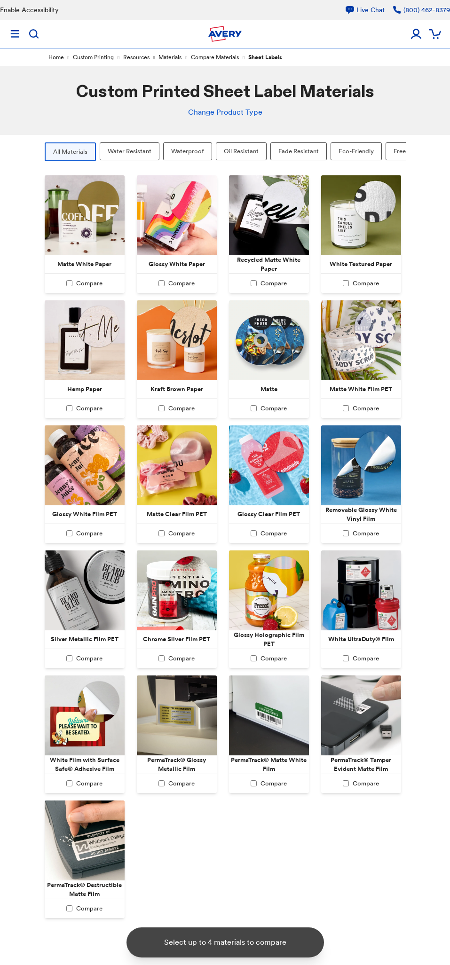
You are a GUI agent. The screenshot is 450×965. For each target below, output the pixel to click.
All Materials (70, 151)
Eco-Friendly (356, 151)
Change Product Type (225, 112)
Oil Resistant (241, 151)
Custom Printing (93, 57)
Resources (136, 57)
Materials (170, 57)
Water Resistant (129, 151)
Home (56, 57)
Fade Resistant (298, 151)
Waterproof (187, 151)
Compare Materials (215, 57)
